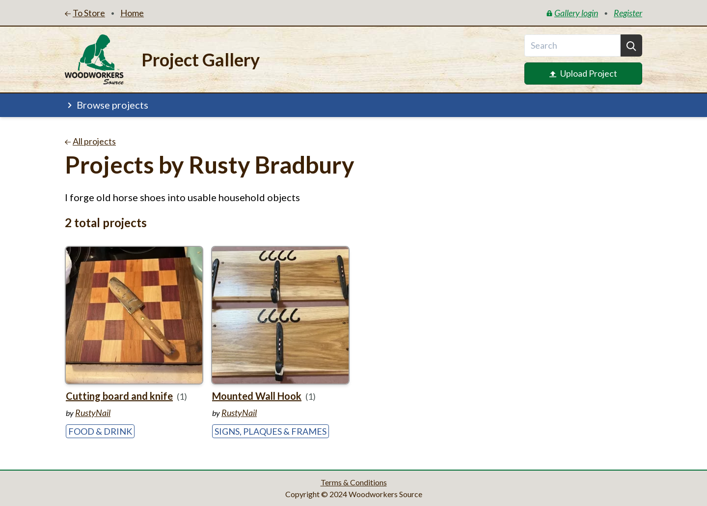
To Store (85, 12)
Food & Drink (100, 431)
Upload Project (583, 73)
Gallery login (572, 12)
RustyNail (92, 412)
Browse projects (106, 105)
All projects (90, 141)
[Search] (631, 45)
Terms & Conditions (354, 482)
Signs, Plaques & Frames (270, 431)
